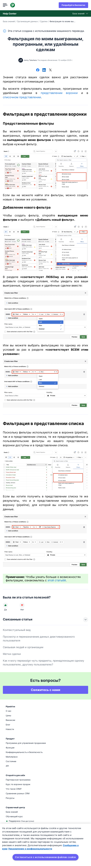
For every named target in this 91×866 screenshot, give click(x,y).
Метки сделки (12, 653)
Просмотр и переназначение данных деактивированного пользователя (39, 638)
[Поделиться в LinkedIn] (44, 70)
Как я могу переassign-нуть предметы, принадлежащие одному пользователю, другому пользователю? (43, 662)
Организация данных (27, 21)
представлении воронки (59, 93)
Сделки (43, 21)
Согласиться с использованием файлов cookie (45, 857)
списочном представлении (22, 97)
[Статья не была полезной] (22, 605)
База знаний (9, 21)
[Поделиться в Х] (50, 70)
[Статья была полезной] (5, 605)
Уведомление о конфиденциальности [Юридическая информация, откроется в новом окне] (30, 848)
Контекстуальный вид (17, 629)
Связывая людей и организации (23, 647)
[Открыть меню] (5, 5)
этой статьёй (57, 580)
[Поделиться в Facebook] (37, 70)
